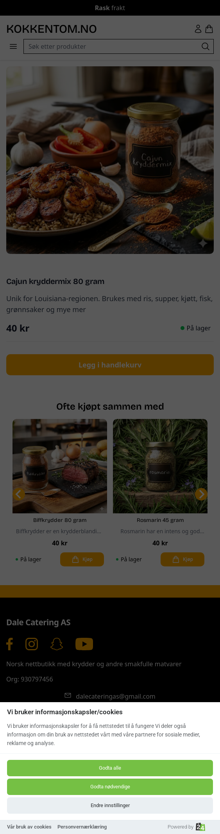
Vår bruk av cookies (29, 827)
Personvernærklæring (82, 827)
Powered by (186, 827)
